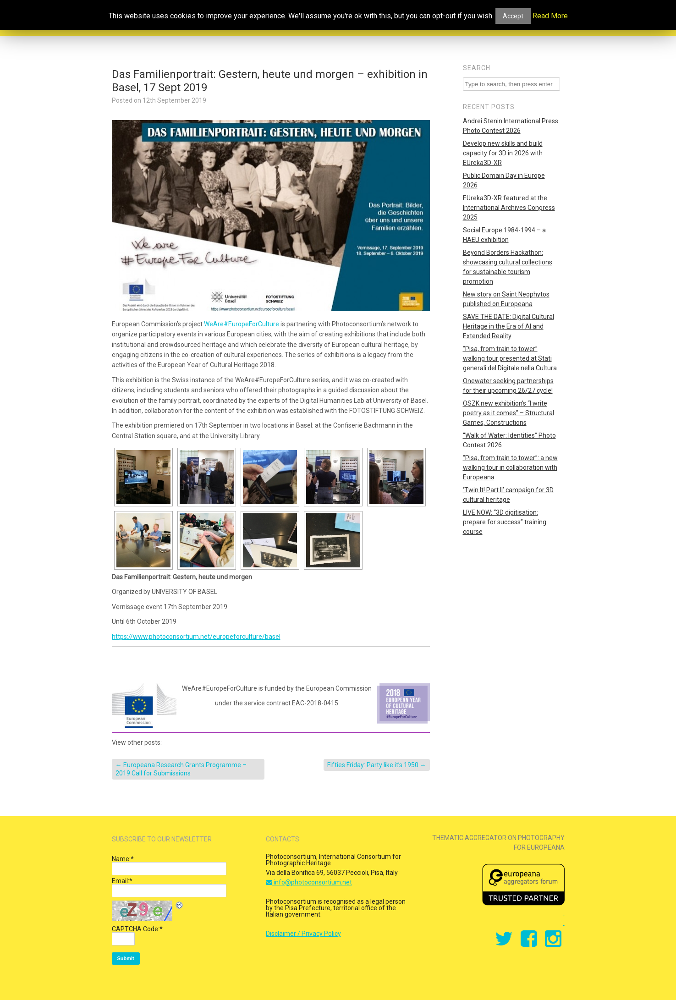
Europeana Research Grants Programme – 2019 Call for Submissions (181, 769)
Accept (513, 16)
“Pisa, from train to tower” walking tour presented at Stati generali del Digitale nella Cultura (510, 358)
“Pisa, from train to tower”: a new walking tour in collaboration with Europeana (510, 467)
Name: (123, 859)
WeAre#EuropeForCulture (241, 324)
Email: (122, 881)
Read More (550, 16)
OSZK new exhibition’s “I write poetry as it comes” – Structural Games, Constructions (508, 413)
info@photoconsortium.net (309, 882)
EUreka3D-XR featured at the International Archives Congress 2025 (509, 207)
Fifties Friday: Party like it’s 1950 (376, 765)
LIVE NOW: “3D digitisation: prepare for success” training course (504, 522)
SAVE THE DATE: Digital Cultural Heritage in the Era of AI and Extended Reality (508, 326)
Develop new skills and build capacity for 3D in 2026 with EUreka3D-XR (503, 153)
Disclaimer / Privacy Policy (303, 933)
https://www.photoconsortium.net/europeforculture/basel (196, 636)
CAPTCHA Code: (137, 929)
